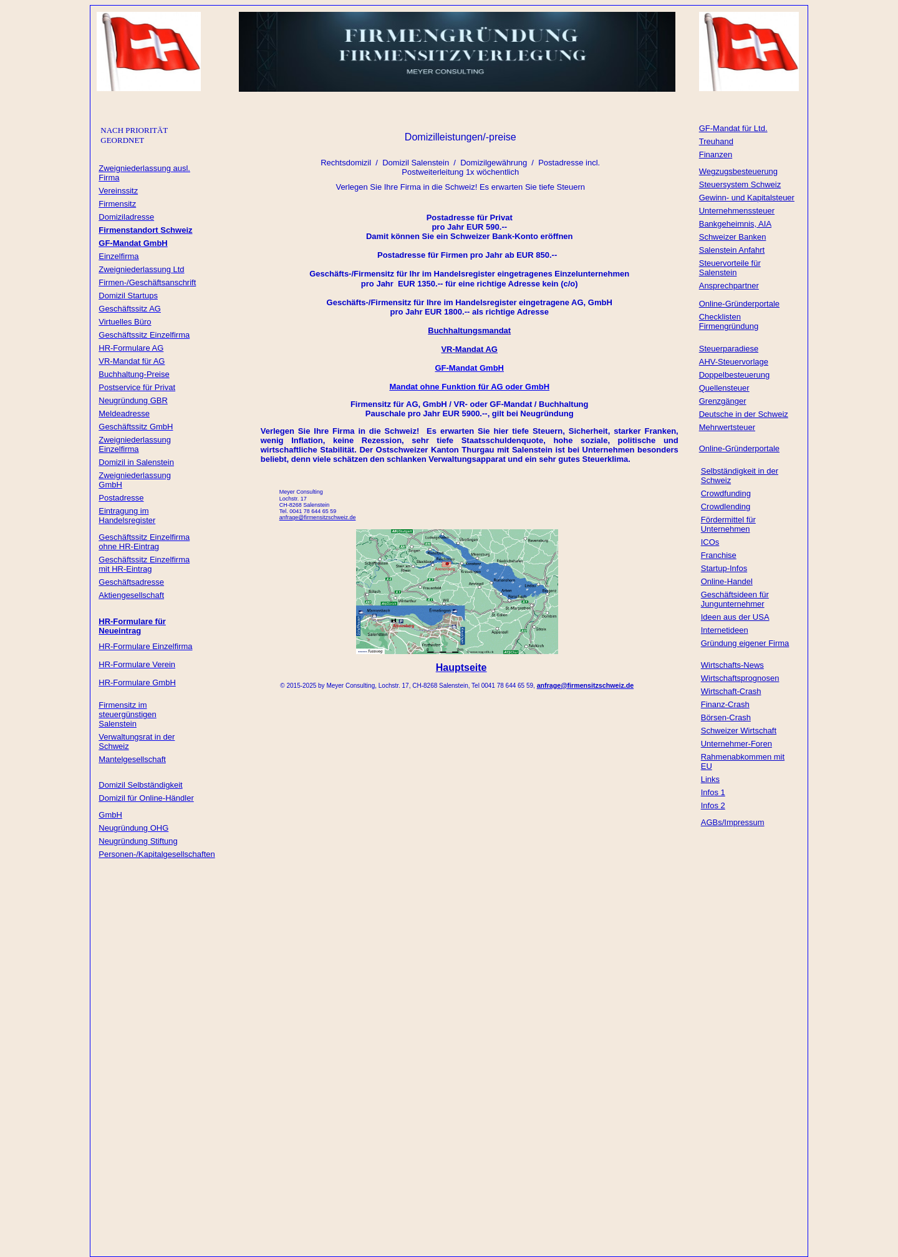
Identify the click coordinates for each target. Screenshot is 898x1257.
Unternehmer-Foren (736, 743)
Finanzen (715, 154)
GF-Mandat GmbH (469, 368)
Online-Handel (727, 581)
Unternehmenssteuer (737, 210)
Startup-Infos (724, 568)
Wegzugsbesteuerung (738, 171)
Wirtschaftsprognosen (740, 678)
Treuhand (716, 141)
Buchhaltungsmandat (469, 330)
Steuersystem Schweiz (740, 184)
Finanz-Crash (725, 704)
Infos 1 (713, 792)
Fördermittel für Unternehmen (728, 524)
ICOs (710, 542)
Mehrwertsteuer (727, 427)
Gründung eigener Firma (745, 643)
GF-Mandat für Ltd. (733, 128)
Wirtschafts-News (732, 665)
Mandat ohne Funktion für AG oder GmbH (469, 386)
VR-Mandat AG (469, 349)
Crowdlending (726, 506)
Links (710, 779)
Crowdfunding (726, 493)
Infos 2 (713, 805)
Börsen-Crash (726, 717)
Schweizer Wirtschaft (738, 730)
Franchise (718, 555)
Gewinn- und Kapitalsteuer (746, 197)
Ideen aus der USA (735, 617)
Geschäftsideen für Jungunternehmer (735, 599)
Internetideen (724, 630)
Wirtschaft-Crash (731, 691)
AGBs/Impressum (733, 822)
